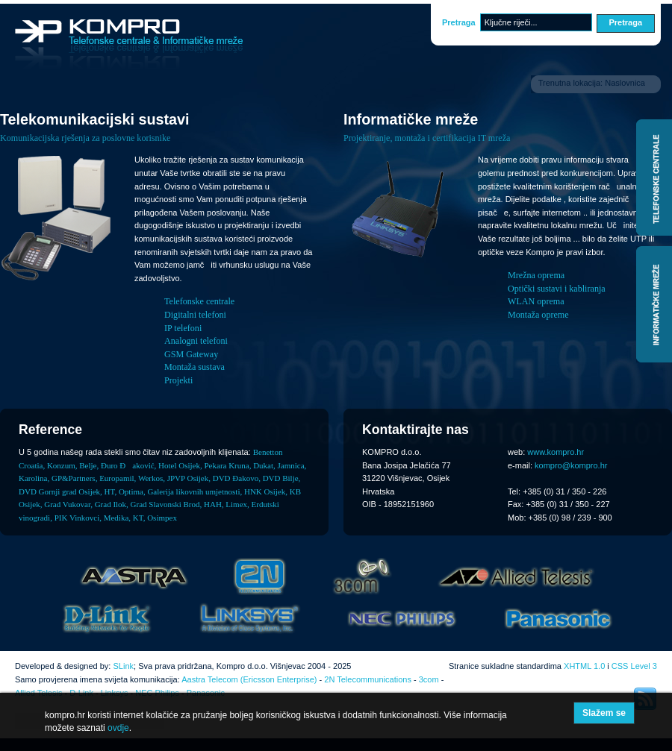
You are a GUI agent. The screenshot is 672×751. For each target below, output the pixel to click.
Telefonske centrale (199, 301)
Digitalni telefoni (195, 314)
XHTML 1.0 (584, 666)
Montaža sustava (194, 367)
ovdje (118, 728)
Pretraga (459, 22)
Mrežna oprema (536, 275)
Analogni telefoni (196, 341)
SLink (123, 666)
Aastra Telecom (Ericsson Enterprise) (249, 679)
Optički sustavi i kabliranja (557, 288)
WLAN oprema (536, 301)
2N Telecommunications (367, 679)
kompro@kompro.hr (571, 465)
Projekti (178, 380)
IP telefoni (183, 328)
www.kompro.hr (555, 451)
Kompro (128, 45)
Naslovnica (625, 82)
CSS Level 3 (634, 666)
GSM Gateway (191, 354)
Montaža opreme (538, 314)
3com (429, 679)
